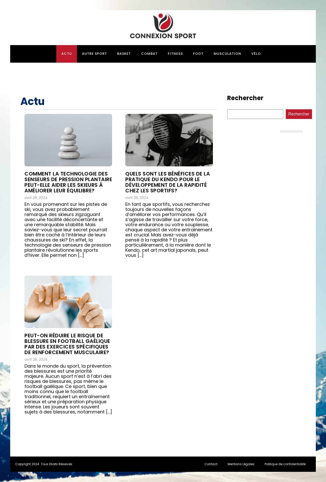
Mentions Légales (241, 464)
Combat (149, 53)
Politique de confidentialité (285, 464)
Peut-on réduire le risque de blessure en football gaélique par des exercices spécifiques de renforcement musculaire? (67, 344)
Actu (66, 53)
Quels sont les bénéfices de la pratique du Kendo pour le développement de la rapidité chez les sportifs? (167, 182)
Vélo (256, 53)
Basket (124, 53)
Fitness (175, 53)
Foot (198, 53)
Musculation (227, 53)
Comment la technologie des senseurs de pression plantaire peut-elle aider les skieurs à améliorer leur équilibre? (68, 182)
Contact (211, 464)
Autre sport (94, 53)
